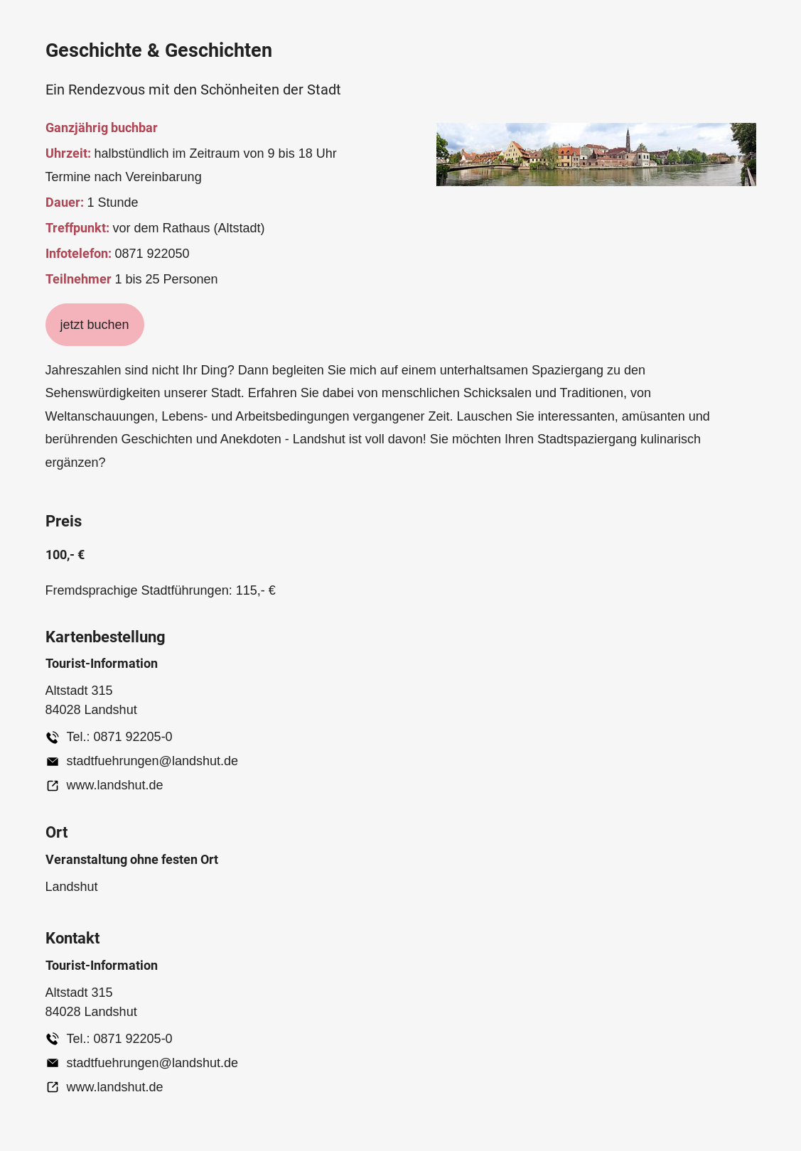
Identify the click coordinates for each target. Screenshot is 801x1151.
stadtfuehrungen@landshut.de (152, 761)
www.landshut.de (115, 785)
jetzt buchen (94, 325)
